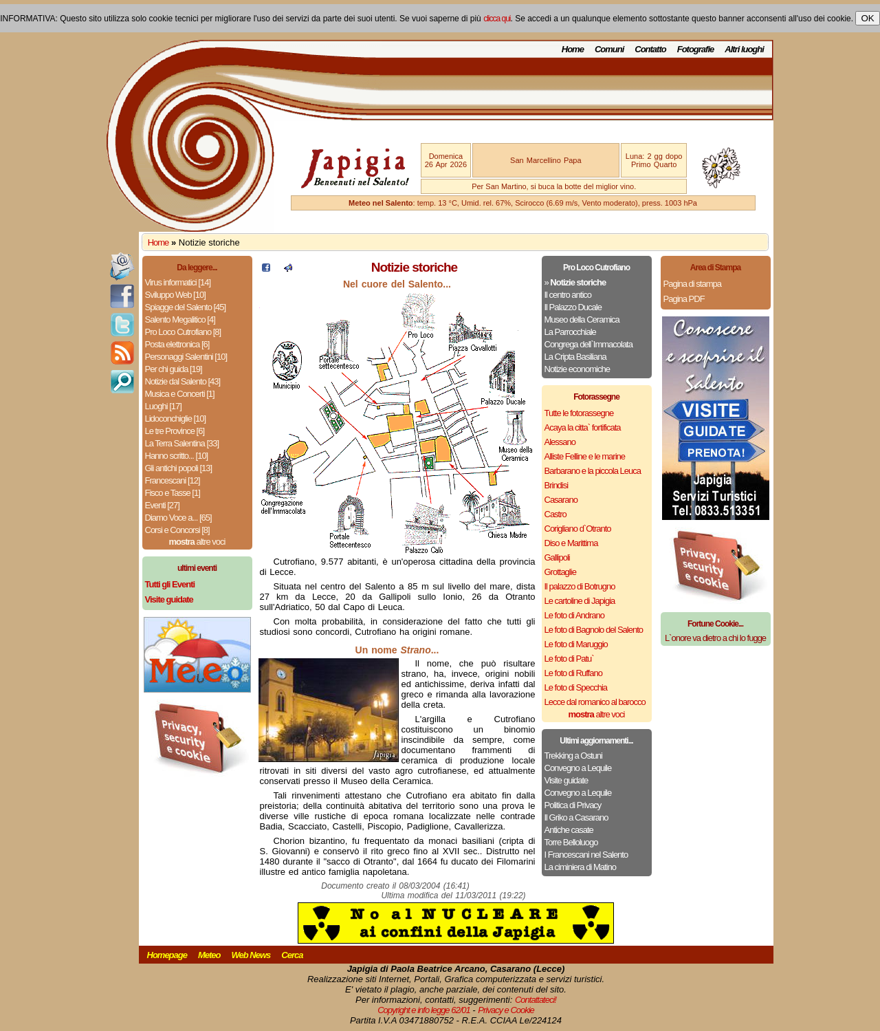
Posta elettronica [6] (177, 344)
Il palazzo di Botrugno (579, 586)
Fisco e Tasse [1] (172, 493)
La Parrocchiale (570, 332)
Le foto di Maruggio (576, 644)
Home (573, 49)
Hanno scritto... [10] (176, 456)
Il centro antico (568, 295)
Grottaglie (560, 572)
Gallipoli (557, 557)
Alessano (559, 442)
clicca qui (496, 18)
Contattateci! (535, 1000)
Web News (251, 955)
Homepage (167, 955)
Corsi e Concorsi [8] (177, 530)
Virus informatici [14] (178, 282)
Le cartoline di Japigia (579, 601)
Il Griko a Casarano (576, 817)
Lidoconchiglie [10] (175, 418)
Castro (555, 514)
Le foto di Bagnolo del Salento (593, 630)
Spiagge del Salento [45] (185, 307)
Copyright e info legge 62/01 (423, 1010)
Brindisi (556, 485)
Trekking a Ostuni (573, 755)
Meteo (209, 955)
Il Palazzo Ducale (573, 307)
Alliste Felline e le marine (585, 456)
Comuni (609, 49)
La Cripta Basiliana (575, 356)
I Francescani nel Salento (586, 854)
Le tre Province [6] (175, 431)
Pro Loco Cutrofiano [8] (183, 332)
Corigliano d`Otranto (577, 528)
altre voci (197, 541)
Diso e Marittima (571, 543)
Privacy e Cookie (506, 1010)
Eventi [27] (162, 505)
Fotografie (695, 49)
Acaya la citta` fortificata (582, 427)
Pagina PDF (684, 299)
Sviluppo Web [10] (175, 295)
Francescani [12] (172, 480)
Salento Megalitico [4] (180, 319)
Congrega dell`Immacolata (588, 344)
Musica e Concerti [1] (179, 394)
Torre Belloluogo (571, 842)
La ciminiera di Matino (580, 867)
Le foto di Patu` (569, 658)
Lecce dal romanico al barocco (595, 702)
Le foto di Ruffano (573, 673)
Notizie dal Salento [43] (183, 381)
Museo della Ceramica (581, 319)
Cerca (291, 955)
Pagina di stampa (692, 284)
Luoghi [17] (163, 406)
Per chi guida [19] (173, 369)
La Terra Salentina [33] (182, 443)
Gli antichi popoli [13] (178, 468)
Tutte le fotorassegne (579, 413)
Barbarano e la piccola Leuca (592, 471)
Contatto (650, 49)
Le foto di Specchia (576, 687)
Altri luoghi (744, 49)
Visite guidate (566, 780)
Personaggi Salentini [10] (186, 356)
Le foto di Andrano (574, 615)
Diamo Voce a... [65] (178, 517)
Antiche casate (568, 830)
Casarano (561, 500)
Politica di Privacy (573, 805)
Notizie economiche (577, 369)
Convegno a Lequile (578, 768)
